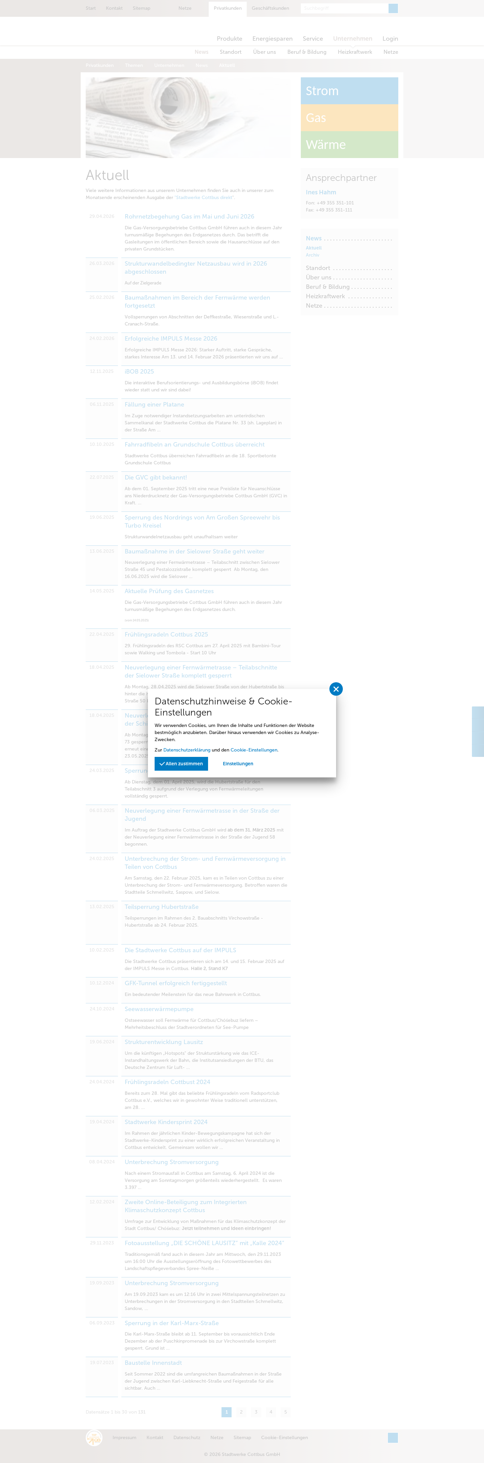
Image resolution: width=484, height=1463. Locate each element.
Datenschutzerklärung (186, 750)
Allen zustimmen (181, 763)
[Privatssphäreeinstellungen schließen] (336, 689)
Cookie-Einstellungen (254, 750)
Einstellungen (238, 764)
